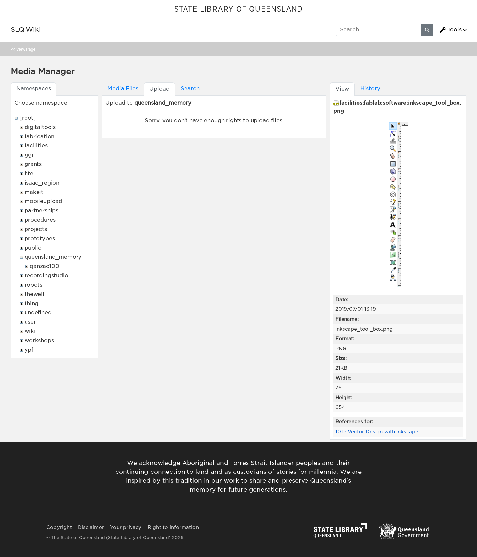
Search (190, 88)
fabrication (39, 136)
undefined (38, 312)
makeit (34, 192)
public (33, 248)
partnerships (41, 210)
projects (36, 229)
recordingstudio (46, 275)
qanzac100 (44, 266)
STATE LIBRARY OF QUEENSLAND (238, 9)
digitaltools (40, 127)
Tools (450, 30)
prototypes (40, 238)
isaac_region (42, 183)
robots (33, 285)
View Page (25, 49)
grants (33, 164)
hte (29, 173)
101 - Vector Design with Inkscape (376, 431)
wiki (30, 331)
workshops (39, 340)
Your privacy (125, 527)
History (370, 88)
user (30, 322)
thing (31, 303)
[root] (27, 118)
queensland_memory (53, 257)
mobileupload (43, 201)
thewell (34, 294)
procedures (40, 220)
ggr (29, 155)
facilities (36, 145)
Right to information (173, 527)
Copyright (59, 527)
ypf (29, 350)
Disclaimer (91, 527)
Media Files (122, 88)
